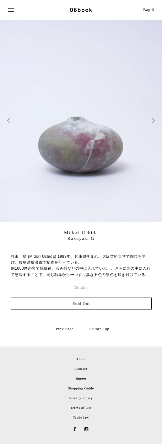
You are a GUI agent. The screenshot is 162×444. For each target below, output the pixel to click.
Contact (81, 369)
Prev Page (64, 329)
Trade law (81, 417)
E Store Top (99, 329)
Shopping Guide (81, 388)
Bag (148, 9)
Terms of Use (81, 408)
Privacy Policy (81, 398)
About (81, 359)
